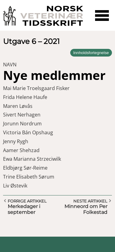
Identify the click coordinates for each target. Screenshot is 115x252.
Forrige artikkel (27, 201)
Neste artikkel (90, 201)
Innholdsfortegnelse (91, 52)
